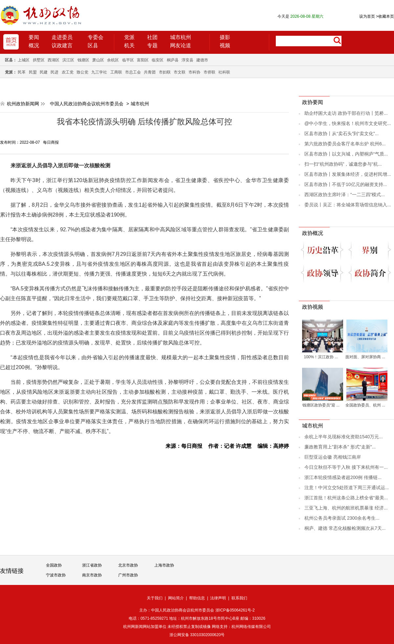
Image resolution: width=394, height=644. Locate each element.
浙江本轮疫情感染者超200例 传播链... (343, 477)
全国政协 (54, 565)
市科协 (194, 72)
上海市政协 (164, 565)
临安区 (158, 60)
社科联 (224, 72)
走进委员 (62, 37)
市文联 (180, 72)
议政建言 (62, 45)
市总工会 (133, 72)
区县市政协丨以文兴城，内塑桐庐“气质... (346, 153)
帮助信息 (197, 598)
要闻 (34, 37)
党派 (129, 37)
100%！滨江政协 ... (321, 357)
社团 (152, 37)
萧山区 (98, 60)
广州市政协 (128, 575)
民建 (44, 72)
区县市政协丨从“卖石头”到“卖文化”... (341, 133)
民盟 (33, 72)
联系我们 (239, 598)
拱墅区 (39, 60)
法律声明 (218, 598)
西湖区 (53, 60)
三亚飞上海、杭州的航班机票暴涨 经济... (346, 507)
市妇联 (165, 72)
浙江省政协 (92, 565)
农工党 (68, 72)
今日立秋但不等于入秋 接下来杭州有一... (346, 467)
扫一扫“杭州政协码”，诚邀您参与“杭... (343, 164)
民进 (54, 72)
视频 (225, 45)
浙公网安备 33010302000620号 (197, 635)
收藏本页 (385, 16)
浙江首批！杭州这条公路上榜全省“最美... (346, 497)
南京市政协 (92, 575)
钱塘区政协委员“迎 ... (320, 405)
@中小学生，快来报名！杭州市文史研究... (347, 123)
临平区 (128, 60)
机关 (129, 45)
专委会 (95, 37)
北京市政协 (128, 565)
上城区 (24, 60)
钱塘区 (83, 60)
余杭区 (113, 60)
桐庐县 (173, 60)
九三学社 (99, 72)
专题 (152, 45)
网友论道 (180, 45)
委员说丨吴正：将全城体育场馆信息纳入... (347, 204)
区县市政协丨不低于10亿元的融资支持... (345, 184)
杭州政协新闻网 (23, 103)
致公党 (82, 72)
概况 (34, 45)
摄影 (225, 37)
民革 (22, 72)
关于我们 (155, 598)
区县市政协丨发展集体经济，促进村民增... (347, 174)
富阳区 (143, 60)
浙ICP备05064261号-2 (235, 610)
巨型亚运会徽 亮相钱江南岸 (332, 457)
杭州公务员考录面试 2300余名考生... (342, 518)
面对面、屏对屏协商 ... (365, 357)
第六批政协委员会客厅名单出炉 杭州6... (344, 143)
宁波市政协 (56, 575)
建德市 (202, 60)
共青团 (150, 72)
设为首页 (367, 16)
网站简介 (176, 598)
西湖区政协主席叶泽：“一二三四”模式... (344, 194)
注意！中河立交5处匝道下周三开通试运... (346, 487)
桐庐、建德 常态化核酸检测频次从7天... (344, 528)
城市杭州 (180, 37)
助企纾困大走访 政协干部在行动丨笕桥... (346, 113)
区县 (93, 45)
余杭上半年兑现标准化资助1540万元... (343, 436)
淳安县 (187, 60)
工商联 (116, 72)
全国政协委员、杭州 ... (365, 405)
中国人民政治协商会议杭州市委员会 (86, 103)
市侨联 (209, 72)
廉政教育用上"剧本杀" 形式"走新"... (340, 446)
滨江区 (68, 60)
